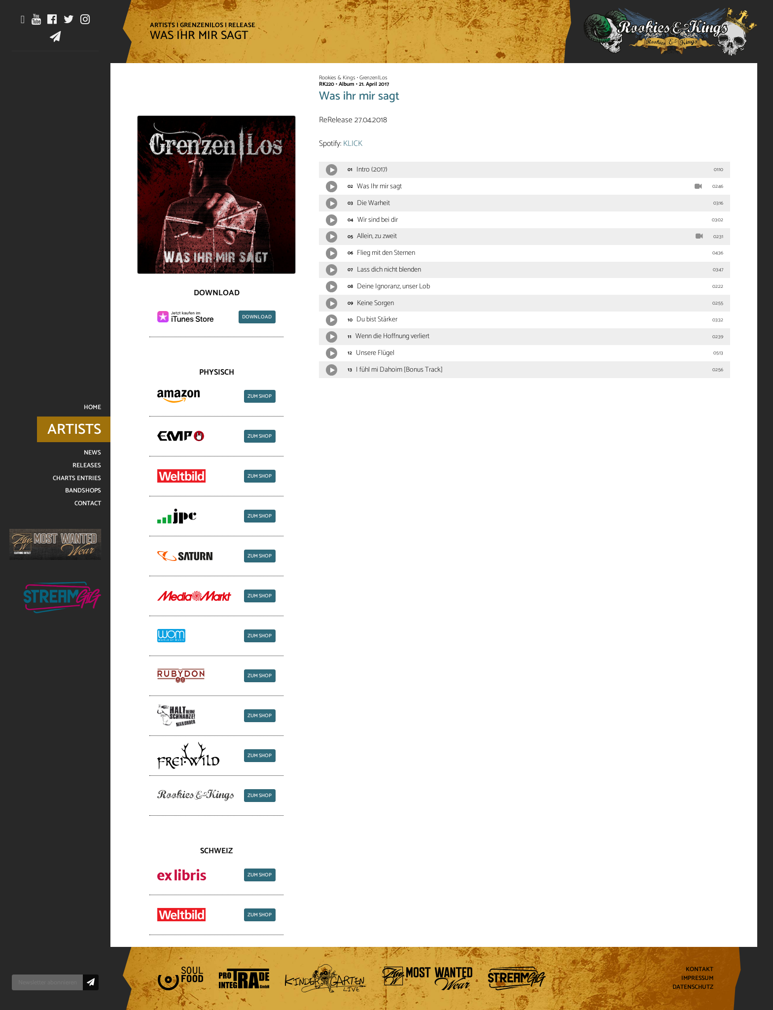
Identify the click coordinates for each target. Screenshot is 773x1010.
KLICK (352, 143)
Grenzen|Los (201, 25)
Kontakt (699, 970)
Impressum (697, 979)
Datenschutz (692, 987)
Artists (162, 25)
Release (241, 25)
